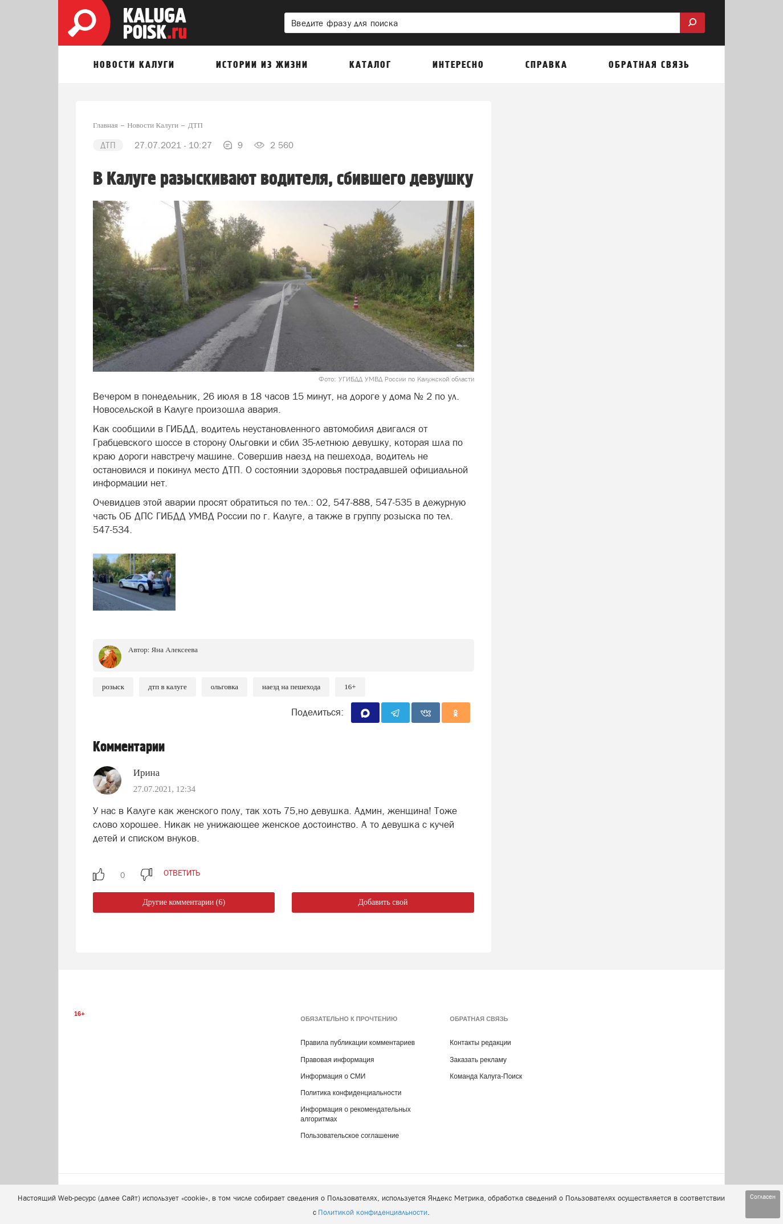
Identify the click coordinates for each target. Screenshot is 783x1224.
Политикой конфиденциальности (372, 1212)
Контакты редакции (480, 1043)
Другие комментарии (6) (183, 902)
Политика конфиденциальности (350, 1093)
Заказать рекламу (478, 1060)
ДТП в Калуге (167, 686)
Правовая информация (337, 1060)
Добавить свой (382, 902)
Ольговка (224, 686)
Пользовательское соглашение (349, 1136)
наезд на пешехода (291, 686)
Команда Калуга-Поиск (486, 1076)
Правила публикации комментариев (357, 1043)
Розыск (113, 686)
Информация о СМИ (332, 1076)
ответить (182, 872)
